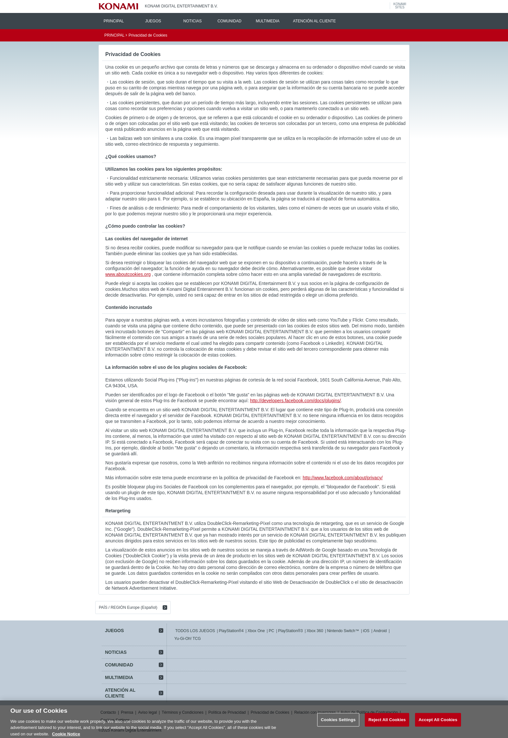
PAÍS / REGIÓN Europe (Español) (128, 607)
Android (380, 631)
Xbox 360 (315, 631)
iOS (366, 631)
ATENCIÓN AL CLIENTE (314, 21)
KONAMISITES (399, 6)
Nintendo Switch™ (343, 631)
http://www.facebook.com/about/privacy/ (343, 477)
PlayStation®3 (290, 631)
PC (271, 631)
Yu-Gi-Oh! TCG (187, 638)
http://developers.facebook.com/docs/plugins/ (295, 400)
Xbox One (256, 631)
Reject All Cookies (387, 723)
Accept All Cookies (438, 723)
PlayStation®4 (231, 631)
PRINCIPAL (114, 21)
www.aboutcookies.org (128, 274)
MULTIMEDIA (267, 21)
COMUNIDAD (229, 21)
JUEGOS (153, 21)
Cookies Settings (338, 723)
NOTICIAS (192, 21)
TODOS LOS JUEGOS (195, 631)
